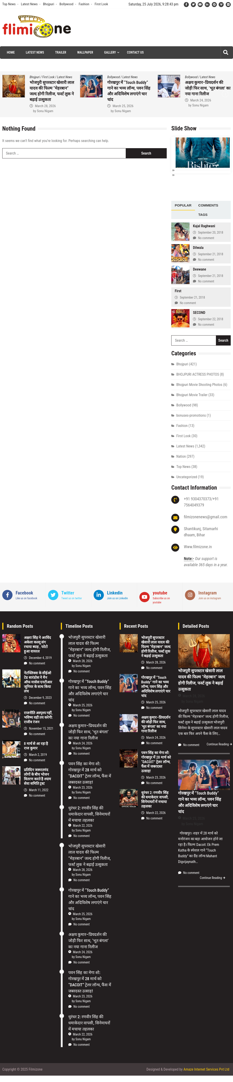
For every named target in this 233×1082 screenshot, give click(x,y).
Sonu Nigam (45, 111)
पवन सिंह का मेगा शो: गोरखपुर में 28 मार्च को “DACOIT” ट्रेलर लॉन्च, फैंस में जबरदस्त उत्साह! (156, 761)
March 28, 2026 (45, 106)
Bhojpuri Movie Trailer (191, 395)
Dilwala (198, 247)
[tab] (183, 205)
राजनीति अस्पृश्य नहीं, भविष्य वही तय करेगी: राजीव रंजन (38, 717)
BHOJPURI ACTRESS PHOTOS (197, 374)
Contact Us (135, 52)
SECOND (199, 312)
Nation (181, 456)
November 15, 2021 (41, 728)
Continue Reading (218, 744)
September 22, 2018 (210, 318)
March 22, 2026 (82, 825)
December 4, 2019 (40, 657)
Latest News (29, 4)
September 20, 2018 (210, 232)
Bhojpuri (48, 4)
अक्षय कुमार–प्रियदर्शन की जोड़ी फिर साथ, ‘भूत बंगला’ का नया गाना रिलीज (207, 88)
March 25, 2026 (123, 106)
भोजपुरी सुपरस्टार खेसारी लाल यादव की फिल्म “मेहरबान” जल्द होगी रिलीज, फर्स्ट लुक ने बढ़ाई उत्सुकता (156, 646)
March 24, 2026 (200, 100)
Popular (183, 205)
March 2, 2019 (38, 754)
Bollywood (66, 4)
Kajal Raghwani (204, 226)
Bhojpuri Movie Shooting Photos (199, 384)
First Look (101, 4)
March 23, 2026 (82, 787)
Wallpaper (85, 52)
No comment (206, 237)
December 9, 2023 (40, 697)
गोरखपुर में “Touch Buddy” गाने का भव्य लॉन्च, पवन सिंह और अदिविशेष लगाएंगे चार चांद (155, 686)
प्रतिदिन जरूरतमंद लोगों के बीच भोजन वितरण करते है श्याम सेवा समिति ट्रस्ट (37, 776)
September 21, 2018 (210, 254)
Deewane (199, 269)
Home (11, 52)
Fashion (84, 4)
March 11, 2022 (38, 789)
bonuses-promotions (191, 415)
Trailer (60, 52)
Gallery (110, 52)
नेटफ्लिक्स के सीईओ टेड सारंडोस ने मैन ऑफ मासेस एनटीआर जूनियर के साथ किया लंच (38, 682)
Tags (203, 214)
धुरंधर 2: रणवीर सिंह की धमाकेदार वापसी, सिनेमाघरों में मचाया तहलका (89, 813)
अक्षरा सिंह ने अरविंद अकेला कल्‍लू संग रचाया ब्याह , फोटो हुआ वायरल (37, 644)
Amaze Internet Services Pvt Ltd (206, 1069)
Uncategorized (186, 477)
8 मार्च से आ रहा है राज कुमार (36, 745)
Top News (8, 4)
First (178, 291)
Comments (208, 205)
